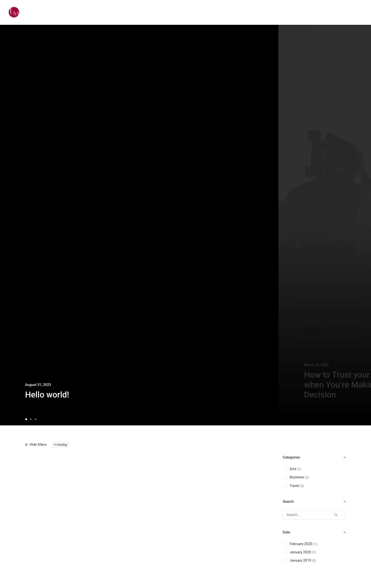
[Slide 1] (26, 419)
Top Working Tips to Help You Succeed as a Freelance (222, 526)
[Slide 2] (30, 419)
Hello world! (47, 395)
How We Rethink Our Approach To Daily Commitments (60, 526)
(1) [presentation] (299, 469)
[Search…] (314, 515)
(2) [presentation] (307, 477)
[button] (336, 513)
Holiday (62, 444)
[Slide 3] (35, 419)
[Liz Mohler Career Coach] (14, 12)
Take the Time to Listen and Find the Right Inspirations (142, 526)
